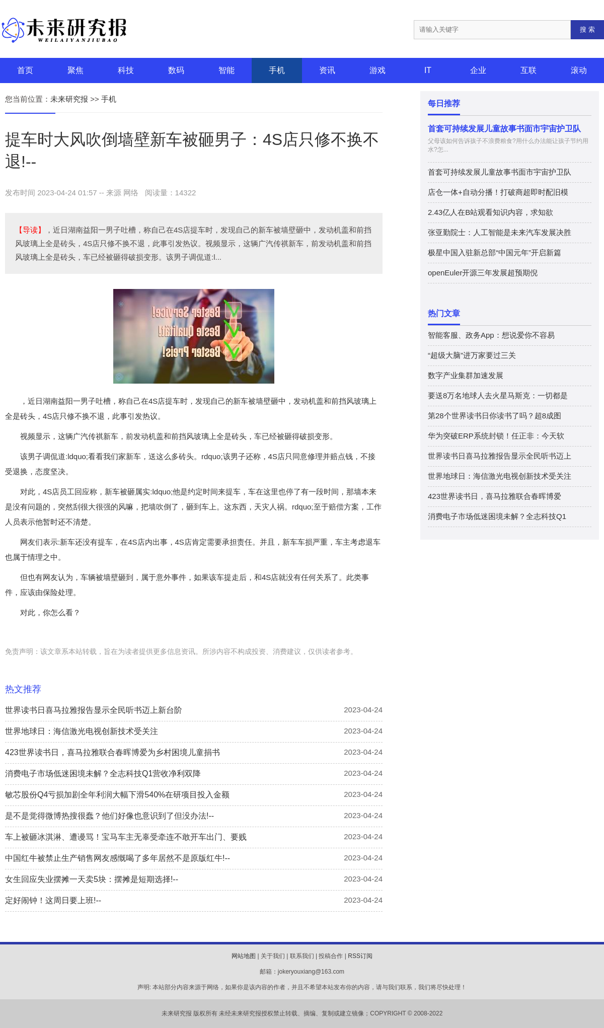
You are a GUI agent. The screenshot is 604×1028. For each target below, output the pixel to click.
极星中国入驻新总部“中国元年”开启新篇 (494, 252)
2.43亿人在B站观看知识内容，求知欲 (490, 212)
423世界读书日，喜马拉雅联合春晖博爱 (494, 496)
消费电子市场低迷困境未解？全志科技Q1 (497, 516)
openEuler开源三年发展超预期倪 (483, 272)
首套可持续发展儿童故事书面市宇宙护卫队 (504, 128)
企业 (478, 70)
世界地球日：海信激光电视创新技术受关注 (81, 731)
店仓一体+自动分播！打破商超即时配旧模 (498, 192)
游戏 (377, 70)
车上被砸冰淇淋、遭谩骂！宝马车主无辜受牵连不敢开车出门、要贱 (126, 837)
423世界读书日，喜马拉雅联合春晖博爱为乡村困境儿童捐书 (112, 752)
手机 (277, 70)
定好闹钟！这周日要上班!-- (53, 900)
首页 (25, 70)
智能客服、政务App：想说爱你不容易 (491, 335)
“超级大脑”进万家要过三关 (472, 355)
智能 (226, 70)
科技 (126, 70)
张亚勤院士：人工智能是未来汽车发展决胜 (499, 232)
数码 (176, 70)
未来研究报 (69, 99)
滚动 (579, 70)
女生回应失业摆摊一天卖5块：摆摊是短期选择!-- (91, 879)
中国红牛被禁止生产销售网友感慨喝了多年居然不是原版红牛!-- (117, 858)
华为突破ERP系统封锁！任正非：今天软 (496, 435)
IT (427, 70)
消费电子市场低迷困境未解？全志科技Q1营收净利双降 (103, 773)
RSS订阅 (360, 956)
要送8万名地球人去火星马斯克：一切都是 (498, 395)
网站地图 (244, 956)
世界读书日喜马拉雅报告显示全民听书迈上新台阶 (93, 710)
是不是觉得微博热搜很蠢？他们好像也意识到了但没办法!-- (109, 816)
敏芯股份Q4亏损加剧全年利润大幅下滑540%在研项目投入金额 (117, 794)
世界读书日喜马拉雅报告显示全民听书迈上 (499, 456)
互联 (528, 70)
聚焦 (75, 70)
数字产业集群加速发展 (465, 375)
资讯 (327, 70)
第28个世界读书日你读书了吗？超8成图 (494, 415)
